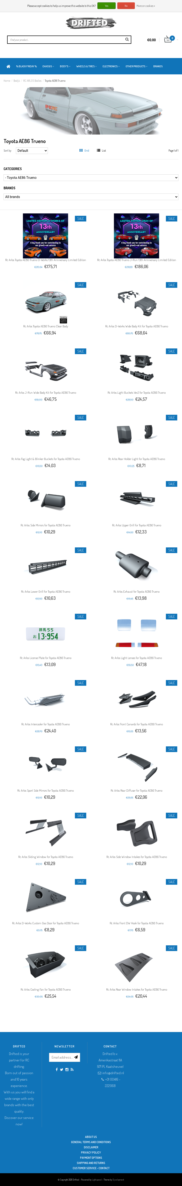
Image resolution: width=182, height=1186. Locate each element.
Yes (106, 6)
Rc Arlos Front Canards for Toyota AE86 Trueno (136, 724)
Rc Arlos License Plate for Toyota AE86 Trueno (45, 658)
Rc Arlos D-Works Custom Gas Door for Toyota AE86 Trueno (45, 923)
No (126, 6)
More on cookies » (145, 6)
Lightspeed (97, 1179)
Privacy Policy (91, 1152)
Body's (65, 66)
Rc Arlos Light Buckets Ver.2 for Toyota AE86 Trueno (137, 392)
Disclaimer (91, 1147)
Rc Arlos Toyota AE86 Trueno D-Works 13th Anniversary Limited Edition (45, 260)
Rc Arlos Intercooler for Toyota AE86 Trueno (45, 724)
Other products (137, 66)
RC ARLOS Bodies (32, 80)
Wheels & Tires (86, 66)
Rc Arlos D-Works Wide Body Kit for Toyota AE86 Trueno (136, 326)
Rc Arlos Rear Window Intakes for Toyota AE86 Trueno (136, 989)
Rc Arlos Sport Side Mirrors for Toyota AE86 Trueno (45, 790)
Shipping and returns (91, 1163)
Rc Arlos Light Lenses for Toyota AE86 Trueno (136, 658)
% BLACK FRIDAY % (26, 66)
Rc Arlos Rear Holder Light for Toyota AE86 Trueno (136, 459)
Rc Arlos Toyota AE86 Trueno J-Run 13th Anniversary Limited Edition (136, 260)
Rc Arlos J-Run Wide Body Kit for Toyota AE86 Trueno (45, 392)
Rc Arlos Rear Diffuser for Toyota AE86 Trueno (136, 790)
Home (7, 80)
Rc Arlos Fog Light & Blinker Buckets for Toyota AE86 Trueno (45, 459)
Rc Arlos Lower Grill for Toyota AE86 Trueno (45, 591)
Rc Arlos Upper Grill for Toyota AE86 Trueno (136, 525)
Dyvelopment (118, 1179)
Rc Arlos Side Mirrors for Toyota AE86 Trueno (45, 525)
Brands (158, 66)
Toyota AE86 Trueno (55, 80)
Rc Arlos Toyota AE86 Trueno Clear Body (45, 326)
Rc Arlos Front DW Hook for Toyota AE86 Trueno (137, 923)
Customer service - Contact (91, 1168)
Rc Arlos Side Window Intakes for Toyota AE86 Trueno (136, 857)
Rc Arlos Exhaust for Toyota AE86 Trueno (136, 591)
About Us (91, 1137)
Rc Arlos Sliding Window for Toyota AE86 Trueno (45, 857)
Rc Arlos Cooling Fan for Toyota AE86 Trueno (46, 989)
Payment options (91, 1157)
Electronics (111, 66)
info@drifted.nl (113, 1073)
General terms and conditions (91, 1142)
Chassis (48, 66)
